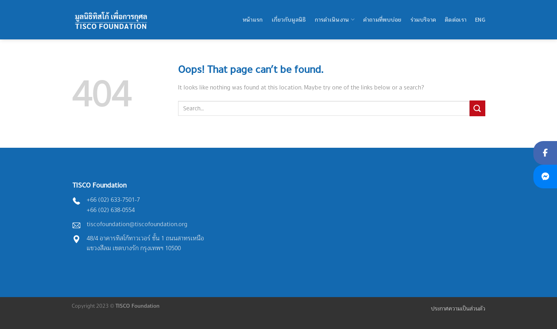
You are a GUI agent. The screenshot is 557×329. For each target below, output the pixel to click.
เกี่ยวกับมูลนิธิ (289, 19)
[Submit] (477, 108)
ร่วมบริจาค (423, 19)
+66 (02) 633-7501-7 (113, 199)
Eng (480, 19)
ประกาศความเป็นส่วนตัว (458, 308)
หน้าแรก (253, 19)
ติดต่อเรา (455, 19)
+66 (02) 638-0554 (111, 210)
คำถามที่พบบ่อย (382, 19)
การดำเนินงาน (335, 19)
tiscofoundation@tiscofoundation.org (137, 224)
